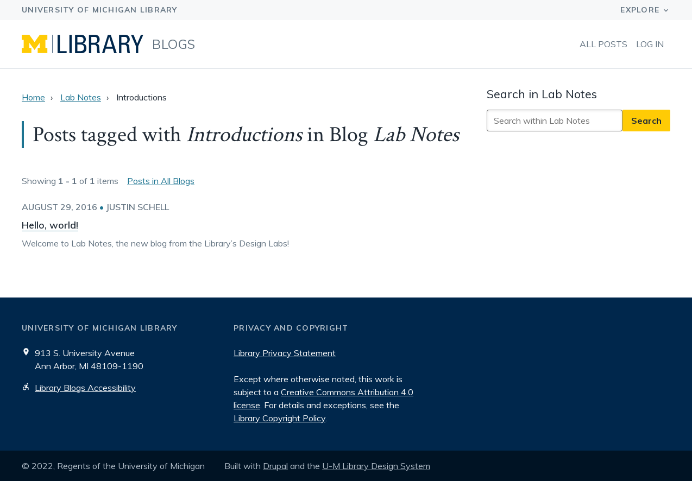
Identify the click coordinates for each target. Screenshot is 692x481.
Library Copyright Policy (279, 418)
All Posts (603, 44)
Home (33, 97)
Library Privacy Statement (285, 352)
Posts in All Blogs (160, 180)
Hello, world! (50, 225)
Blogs (174, 44)
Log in (650, 44)
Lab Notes (80, 97)
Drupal (275, 465)
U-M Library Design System (376, 465)
